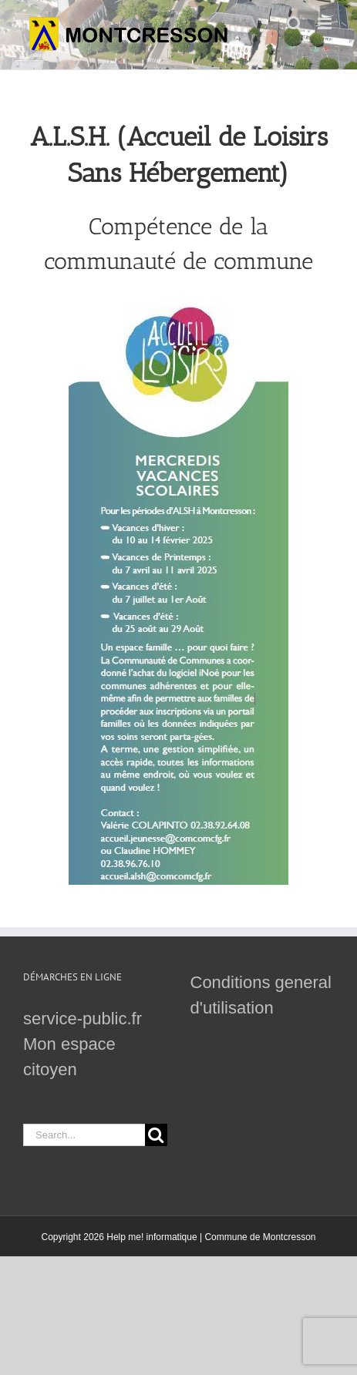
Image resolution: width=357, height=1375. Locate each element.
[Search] (156, 1135)
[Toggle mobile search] (294, 23)
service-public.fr (82, 1018)
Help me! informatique (151, 1237)
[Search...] (84, 1135)
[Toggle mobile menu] (326, 23)
